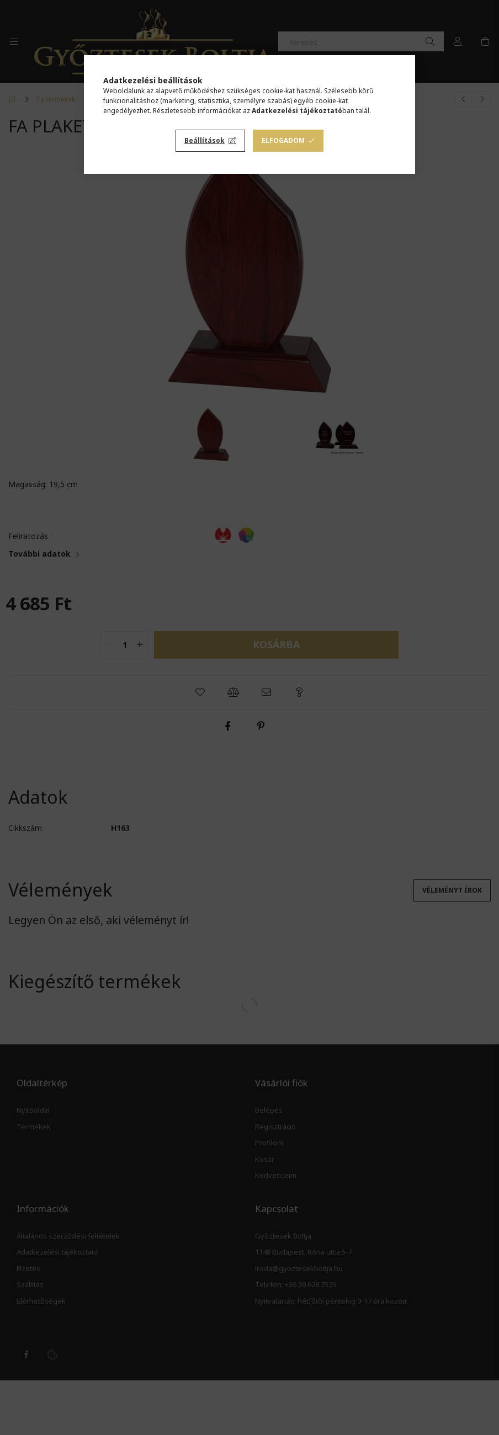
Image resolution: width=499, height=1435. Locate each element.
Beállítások (204, 140)
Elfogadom (283, 140)
